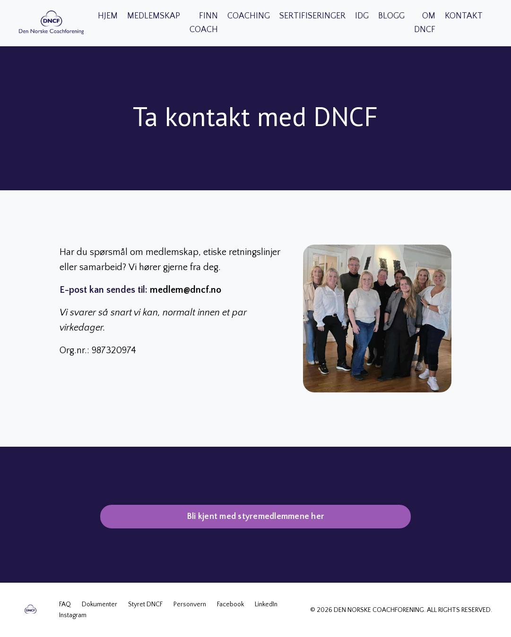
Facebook (230, 604)
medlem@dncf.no (185, 290)
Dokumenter (99, 604)
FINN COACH (204, 22)
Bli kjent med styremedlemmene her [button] (255, 516)
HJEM (108, 16)
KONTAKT (464, 16)
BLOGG (391, 16)
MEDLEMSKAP (153, 16)
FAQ (65, 604)
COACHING (248, 16)
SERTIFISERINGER (312, 16)
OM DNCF (424, 22)
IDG (362, 16)
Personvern (189, 604)
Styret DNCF (145, 604)
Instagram (73, 615)
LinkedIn (266, 604)
